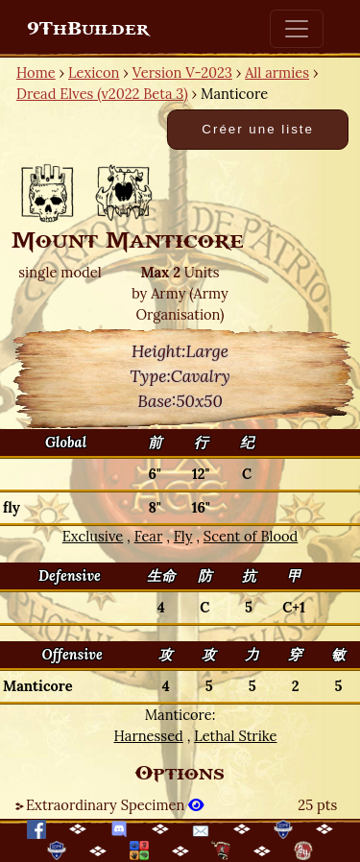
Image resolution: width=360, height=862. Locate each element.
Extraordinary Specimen (115, 805)
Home (36, 72)
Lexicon (93, 72)
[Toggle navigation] (297, 29)
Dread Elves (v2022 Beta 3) (102, 93)
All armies (277, 72)
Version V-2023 (182, 72)
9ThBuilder (88, 28)
